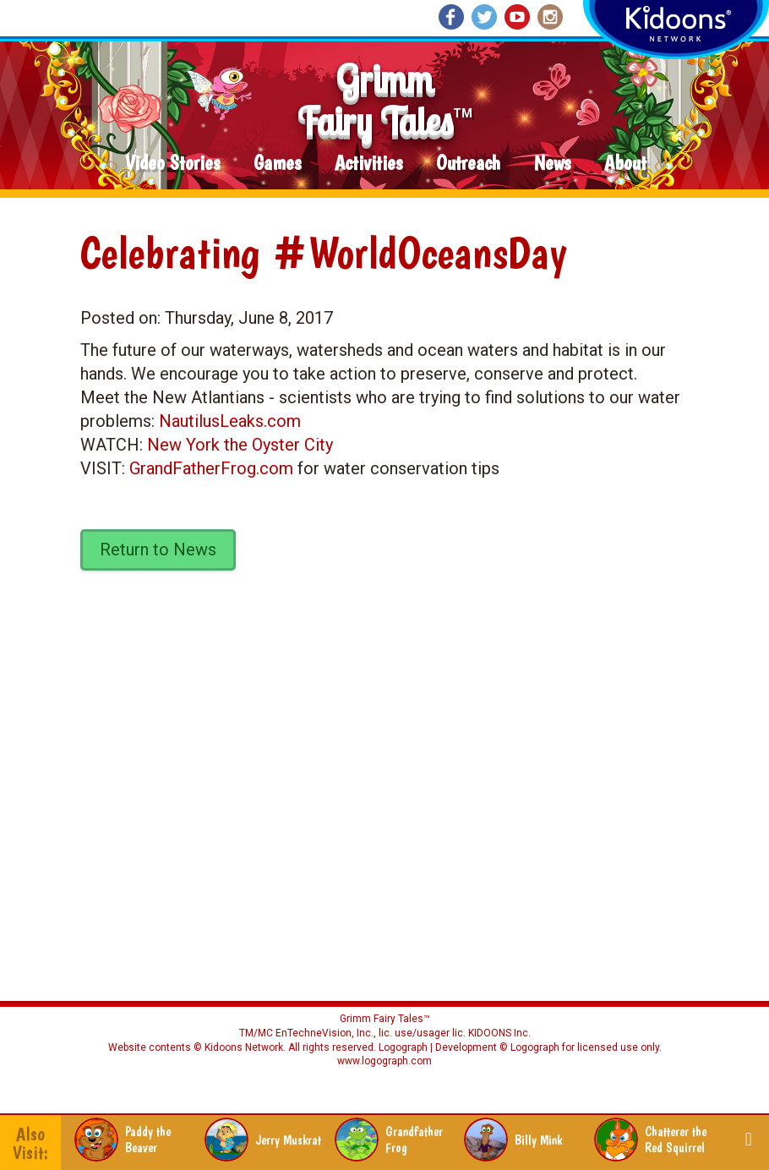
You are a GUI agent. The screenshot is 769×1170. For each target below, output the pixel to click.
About (625, 163)
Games (277, 163)
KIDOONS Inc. (499, 1033)
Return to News (158, 549)
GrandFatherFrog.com (211, 468)
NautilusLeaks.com (230, 421)
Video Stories (172, 163)
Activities (368, 163)
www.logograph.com (384, 1061)
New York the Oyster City (240, 445)
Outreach (468, 163)
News (552, 163)
